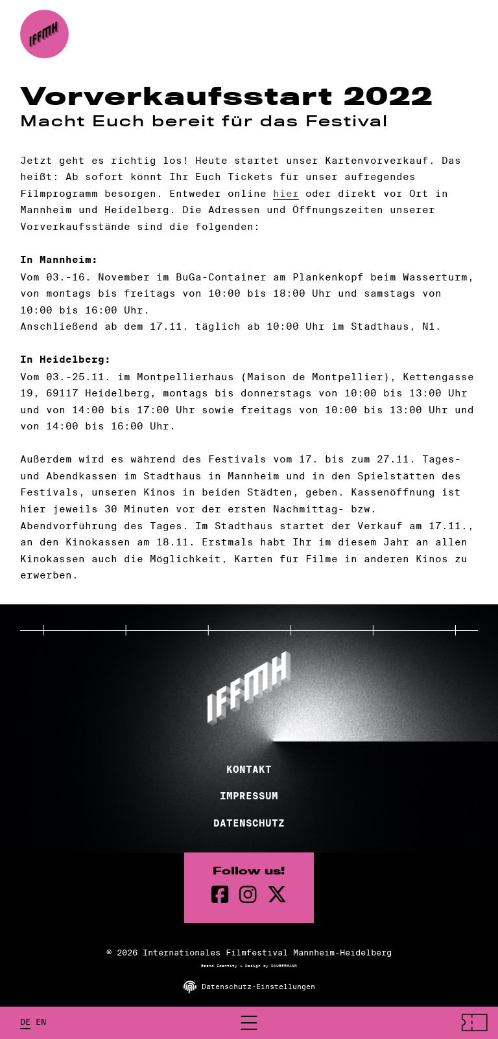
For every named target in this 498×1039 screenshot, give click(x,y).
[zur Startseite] (44, 34)
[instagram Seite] (248, 895)
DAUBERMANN (284, 965)
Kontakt (249, 769)
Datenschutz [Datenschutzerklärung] (249, 823)
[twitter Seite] (277, 895)
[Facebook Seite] (220, 895)
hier (286, 193)
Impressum (249, 796)
